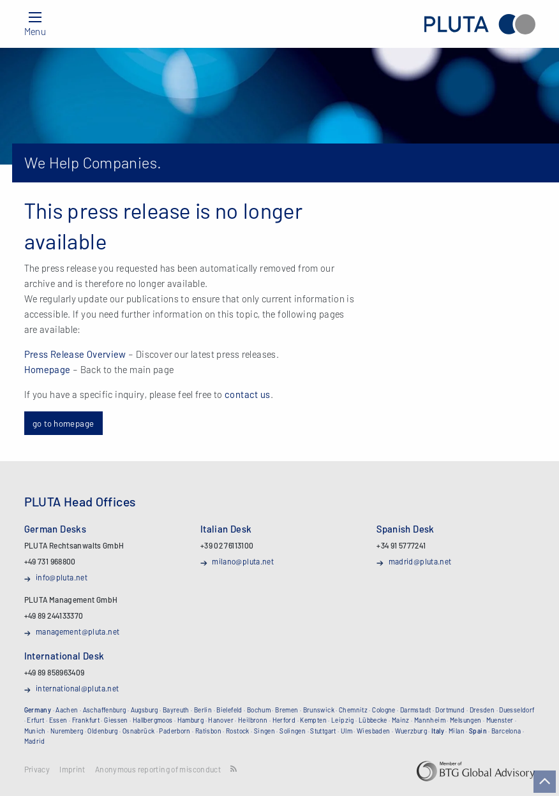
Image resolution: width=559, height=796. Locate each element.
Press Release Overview (75, 354)
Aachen (67, 710)
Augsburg (144, 710)
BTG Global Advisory (476, 771)
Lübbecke (373, 720)
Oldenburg (102, 731)
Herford (284, 720)
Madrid (34, 741)
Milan (457, 731)
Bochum (259, 710)
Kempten (313, 720)
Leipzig (342, 720)
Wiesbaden (373, 731)
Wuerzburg (411, 731)
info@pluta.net (61, 577)
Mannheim (429, 720)
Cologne (384, 710)
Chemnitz (353, 710)
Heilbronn (252, 720)
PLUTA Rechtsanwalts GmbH (479, 24)
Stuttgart (323, 731)
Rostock (238, 731)
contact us (248, 394)
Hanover (221, 720)
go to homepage (63, 423)
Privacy (37, 769)
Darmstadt (415, 710)
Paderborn (174, 731)
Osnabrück (138, 731)
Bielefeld (229, 710)
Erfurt (35, 720)
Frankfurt (86, 720)
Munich (35, 731)
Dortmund (450, 710)
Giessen (116, 720)
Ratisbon (208, 731)
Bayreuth (176, 710)
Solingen (293, 731)
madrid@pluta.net (420, 561)
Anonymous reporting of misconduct (158, 769)
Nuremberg (66, 731)
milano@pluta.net (243, 561)
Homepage (47, 369)
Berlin (203, 710)
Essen (58, 720)
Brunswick (318, 710)
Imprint (72, 769)
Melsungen (465, 720)
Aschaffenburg (104, 710)
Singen (264, 731)
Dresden (482, 710)
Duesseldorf (516, 710)
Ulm (346, 731)
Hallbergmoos (153, 720)
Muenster (500, 720)
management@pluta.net (78, 631)
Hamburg (190, 720)
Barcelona (506, 731)
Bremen (286, 710)
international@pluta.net (77, 688)
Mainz (401, 720)
